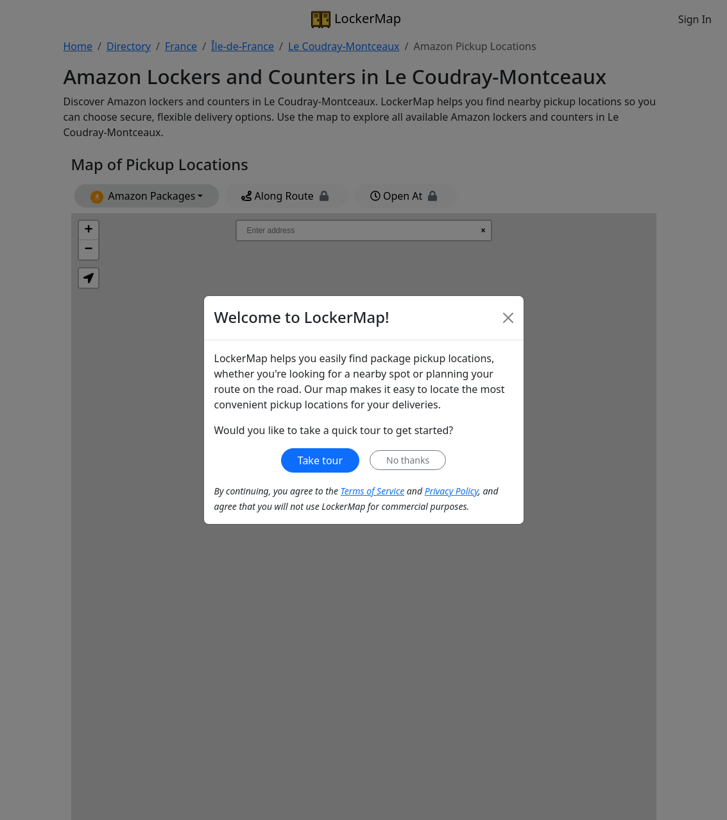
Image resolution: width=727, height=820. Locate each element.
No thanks (407, 460)
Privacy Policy (452, 491)
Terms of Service (373, 491)
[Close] (508, 318)
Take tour (320, 460)
